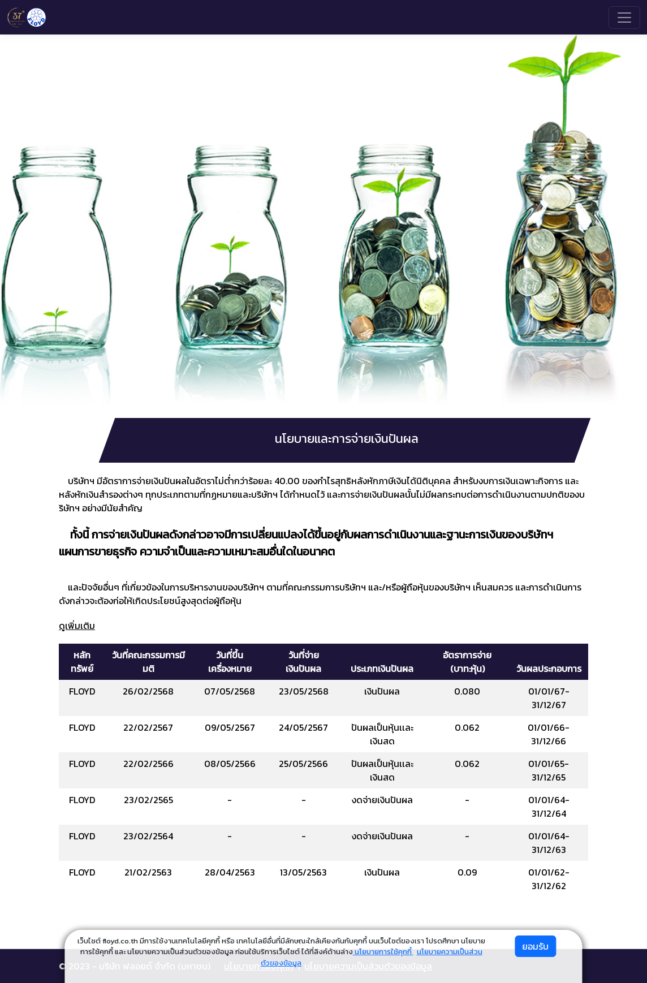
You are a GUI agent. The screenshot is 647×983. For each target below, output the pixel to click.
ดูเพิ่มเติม (77, 625)
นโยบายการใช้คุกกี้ (383, 951)
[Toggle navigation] (624, 17)
